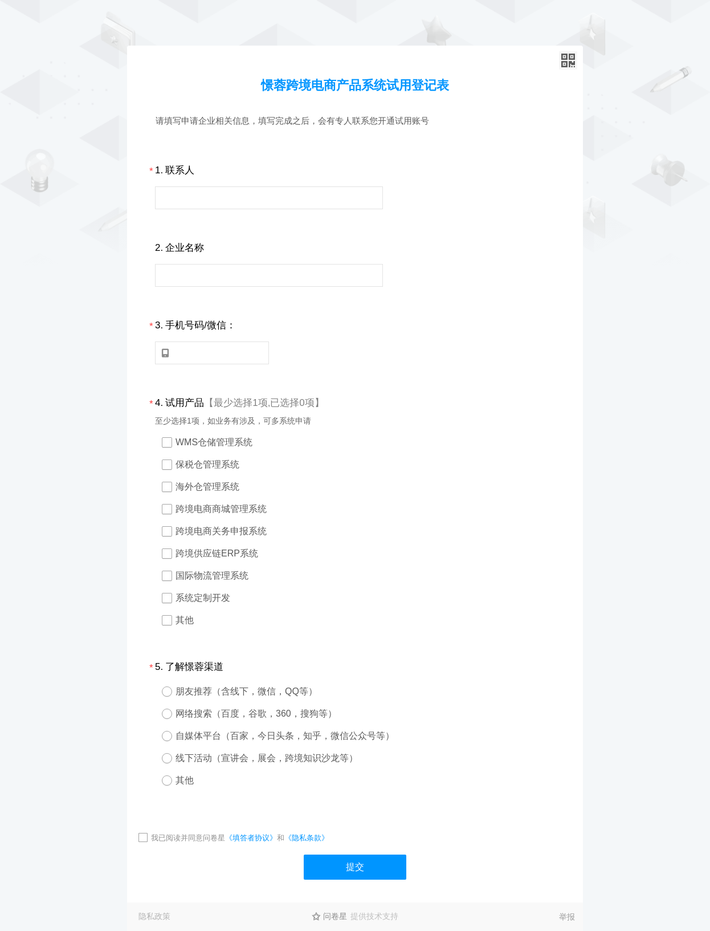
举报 (567, 916)
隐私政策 (154, 916)
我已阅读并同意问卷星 (188, 838)
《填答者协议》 (251, 838)
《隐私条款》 (306, 838)
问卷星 (335, 916)
